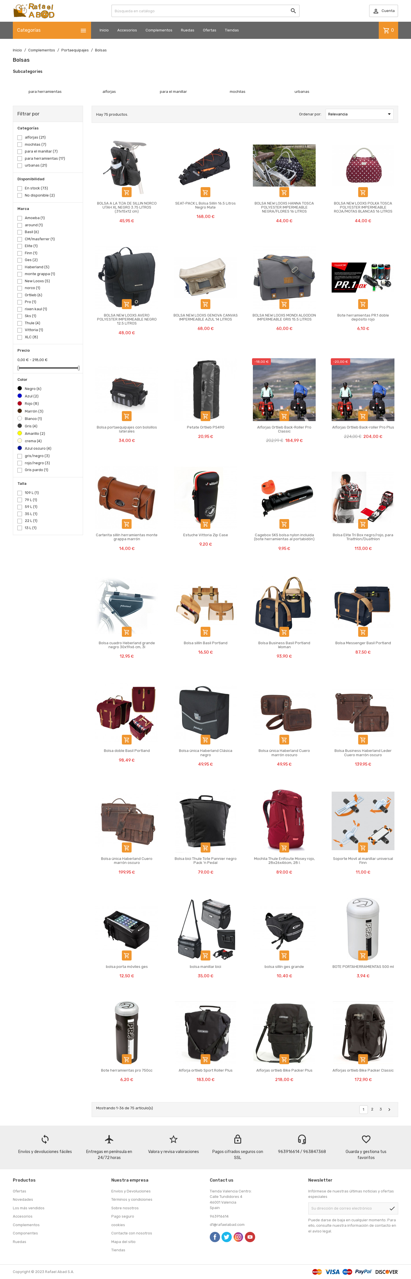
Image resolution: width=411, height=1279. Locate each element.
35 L (31, 514)
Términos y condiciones (131, 1199)
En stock (36, 188)
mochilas (35, 144)
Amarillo (35, 433)
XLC (31, 337)
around (34, 225)
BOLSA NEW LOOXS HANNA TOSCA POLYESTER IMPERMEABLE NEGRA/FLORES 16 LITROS (284, 207)
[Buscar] (205, 11)
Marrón (34, 411)
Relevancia (360, 114)
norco (32, 288)
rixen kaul (36, 309)
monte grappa (40, 274)
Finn (31, 253)
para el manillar (41, 151)
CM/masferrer (40, 239)
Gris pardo (36, 470)
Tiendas (232, 30)
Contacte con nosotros (131, 1233)
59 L (31, 507)
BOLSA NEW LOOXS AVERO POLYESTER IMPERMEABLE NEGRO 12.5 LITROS (127, 319)
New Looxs (37, 281)
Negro (33, 389)
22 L (31, 521)
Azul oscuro (38, 448)
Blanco (33, 419)
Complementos (159, 30)
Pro (30, 302)
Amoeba (35, 218)
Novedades (23, 1199)
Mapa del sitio (123, 1242)
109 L (32, 493)
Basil (32, 232)
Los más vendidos (29, 1208)
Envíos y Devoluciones (131, 1191)
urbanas (36, 165)
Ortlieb (33, 295)
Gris (31, 426)
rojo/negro (37, 463)
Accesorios (127, 30)
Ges (31, 260)
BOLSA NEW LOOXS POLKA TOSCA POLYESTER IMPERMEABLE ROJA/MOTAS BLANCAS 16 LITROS (363, 207)
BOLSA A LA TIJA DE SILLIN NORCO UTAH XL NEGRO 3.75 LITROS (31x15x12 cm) (127, 207)
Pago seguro (122, 1216)
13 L (31, 528)
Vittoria (34, 330)
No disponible (40, 195)
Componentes (25, 1233)
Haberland (37, 267)
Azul (32, 396)
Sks (30, 316)
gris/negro (37, 456)
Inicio (104, 30)
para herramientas (45, 158)
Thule (32, 323)
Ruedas (187, 30)
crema (33, 441)
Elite (31, 246)
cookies (118, 1225)
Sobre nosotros (125, 1208)
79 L (31, 500)
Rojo (32, 403)
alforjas (35, 137)
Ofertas (209, 30)
